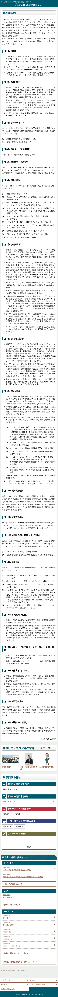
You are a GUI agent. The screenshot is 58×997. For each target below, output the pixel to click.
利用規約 (4, 984)
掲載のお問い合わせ (8, 989)
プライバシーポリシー (37, 984)
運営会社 (33, 980)
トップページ (5, 980)
